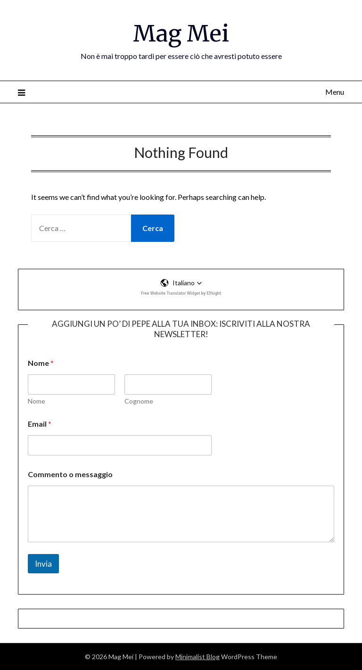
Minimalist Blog (197, 657)
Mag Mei (181, 33)
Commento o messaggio (70, 474)
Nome (36, 401)
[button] (181, 283)
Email (39, 423)
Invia (43, 564)
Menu (334, 91)
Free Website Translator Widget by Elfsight (181, 293)
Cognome (138, 401)
